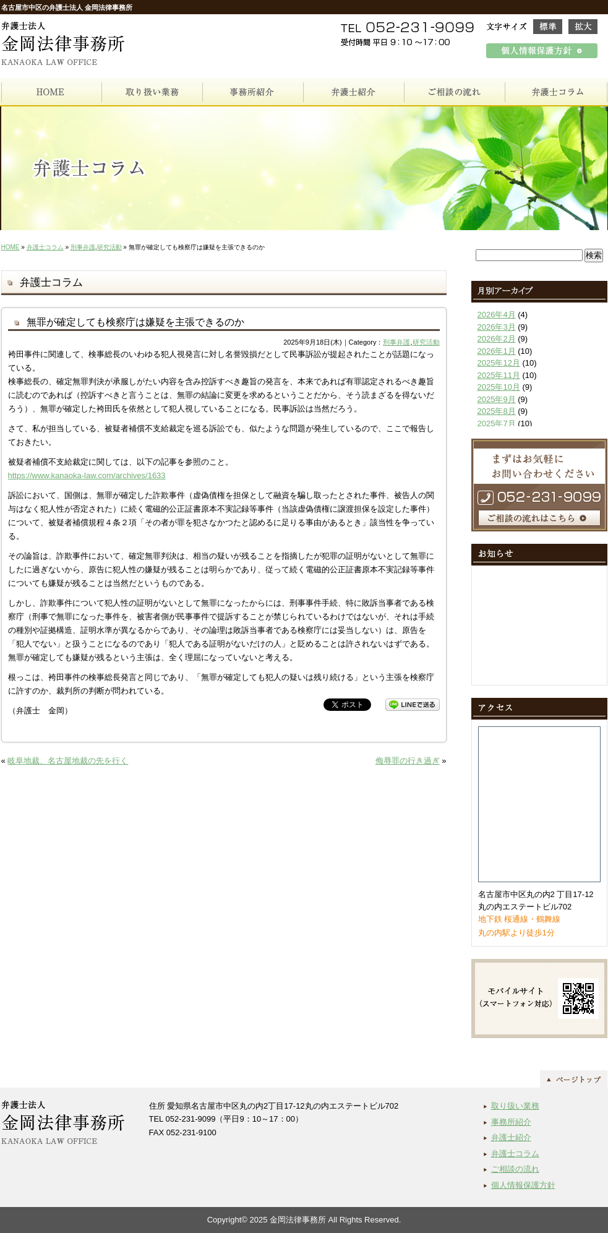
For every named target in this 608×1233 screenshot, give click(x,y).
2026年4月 (496, 314)
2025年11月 (498, 375)
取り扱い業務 (515, 1106)
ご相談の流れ (515, 1169)
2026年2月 (496, 338)
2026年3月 (496, 327)
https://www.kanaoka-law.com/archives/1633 (87, 475)
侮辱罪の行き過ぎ (407, 760)
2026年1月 (496, 351)
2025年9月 (496, 399)
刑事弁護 (83, 247)
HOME (10, 247)
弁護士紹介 (511, 1137)
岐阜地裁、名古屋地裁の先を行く (67, 760)
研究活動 (109, 247)
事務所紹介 (511, 1122)
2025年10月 (498, 387)
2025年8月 (496, 411)
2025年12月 (498, 362)
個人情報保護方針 (523, 1185)
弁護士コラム (45, 247)
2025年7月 (496, 423)
